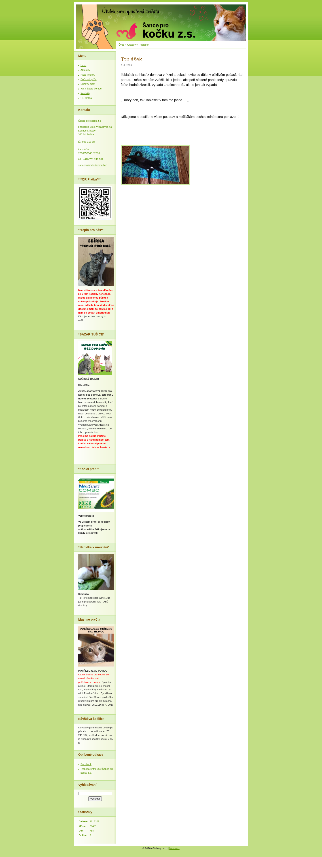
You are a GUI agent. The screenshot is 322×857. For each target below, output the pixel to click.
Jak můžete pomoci (91, 88)
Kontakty (85, 93)
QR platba (86, 98)
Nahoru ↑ (174, 848)
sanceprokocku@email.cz (92, 165)
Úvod (121, 44)
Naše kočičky (87, 74)
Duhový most (87, 84)
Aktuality (131, 44)
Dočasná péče (88, 79)
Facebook (85, 764)
